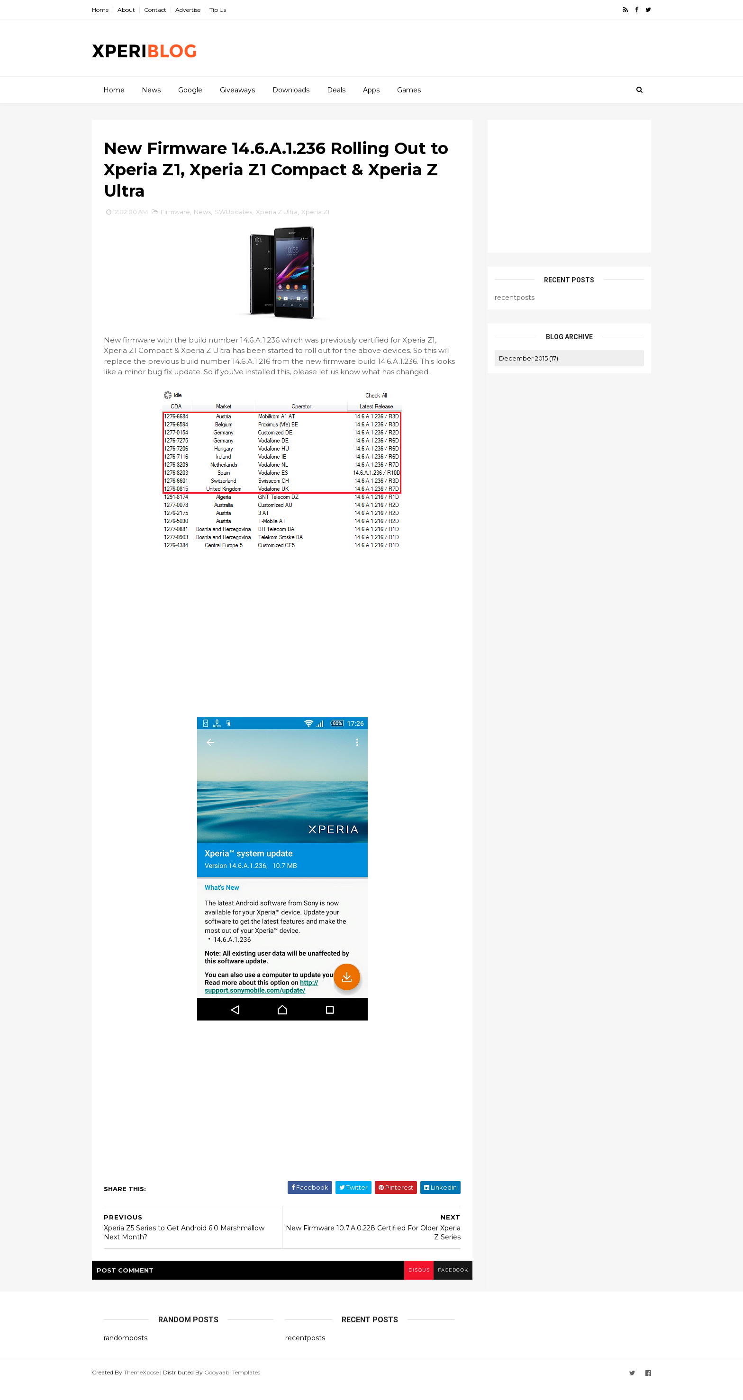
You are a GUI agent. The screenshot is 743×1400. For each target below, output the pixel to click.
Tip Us (229, 9)
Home (112, 9)
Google (190, 89)
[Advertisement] (466, 48)
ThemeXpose (153, 1387)
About (138, 9)
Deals (335, 89)
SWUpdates (245, 216)
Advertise (199, 9)
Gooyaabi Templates (244, 1387)
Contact (167, 9)
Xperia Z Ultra (288, 216)
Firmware (187, 216)
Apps (370, 89)
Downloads (290, 89)
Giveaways (236, 89)
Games (408, 89)
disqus (406, 1285)
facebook (441, 1285)
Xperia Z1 (327, 216)
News (150, 89)
